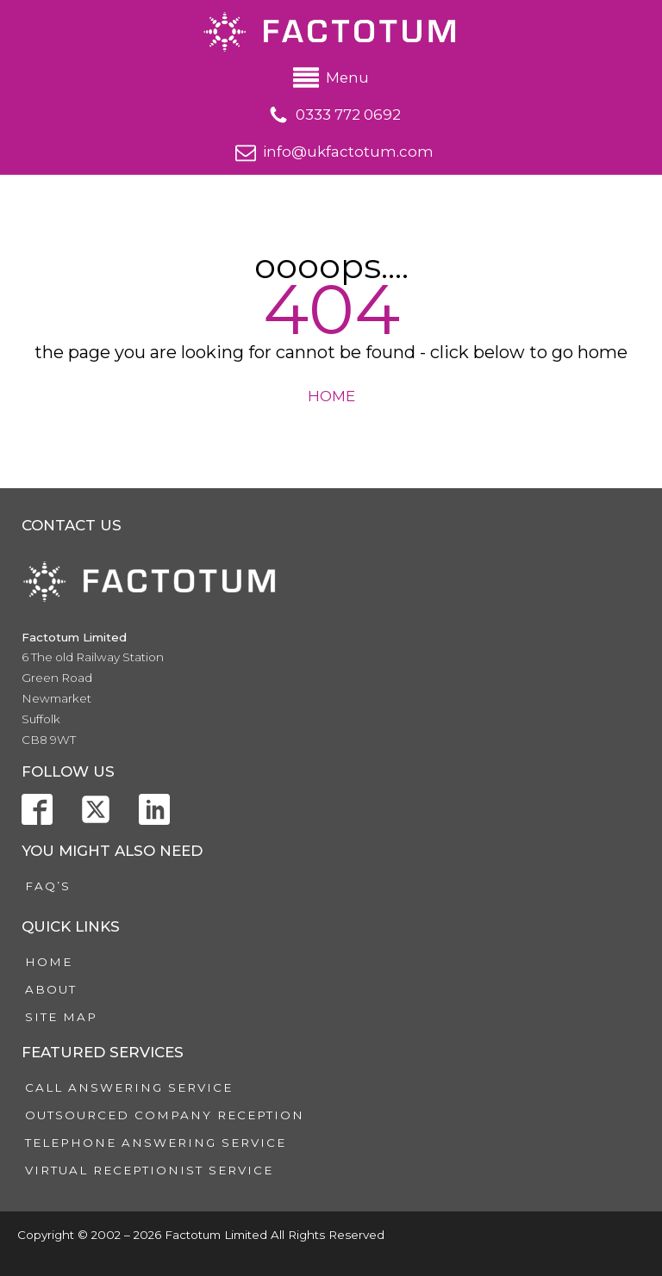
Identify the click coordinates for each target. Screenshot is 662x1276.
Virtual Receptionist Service (149, 1170)
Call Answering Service (129, 1087)
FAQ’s (48, 886)
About (51, 989)
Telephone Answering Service (155, 1142)
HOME (331, 396)
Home (48, 962)
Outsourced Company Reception (164, 1115)
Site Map (61, 1017)
